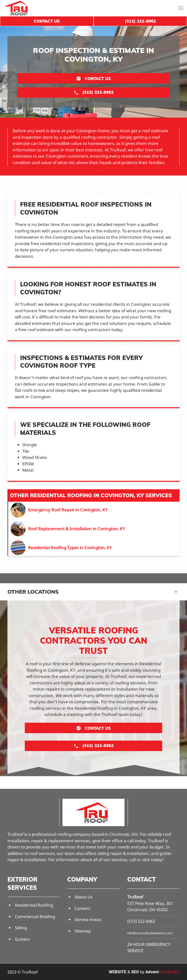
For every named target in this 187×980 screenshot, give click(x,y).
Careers (82, 908)
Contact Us (47, 21)
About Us (84, 897)
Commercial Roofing (35, 916)
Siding (21, 928)
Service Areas (88, 919)
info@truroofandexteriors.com (150, 933)
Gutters (22, 939)
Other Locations (33, 591)
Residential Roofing (34, 905)
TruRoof (135, 897)
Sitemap (83, 931)
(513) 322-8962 (141, 921)
